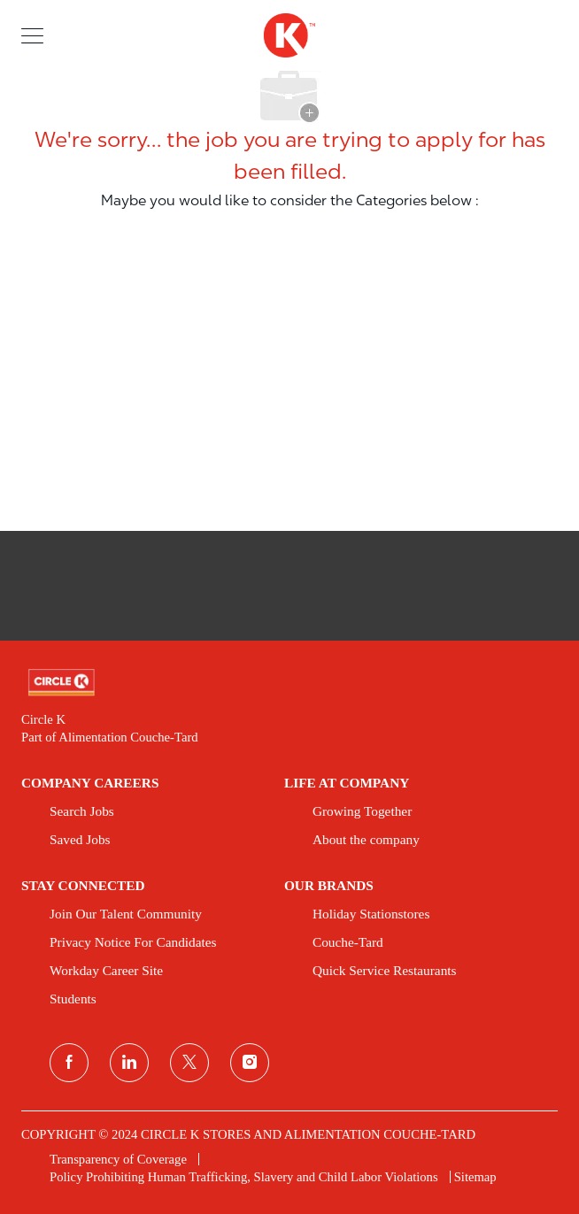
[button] (32, 35)
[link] (289, 682)
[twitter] (189, 1062)
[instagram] (249, 1062)
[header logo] (289, 35)
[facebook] (69, 1062)
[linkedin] (129, 1062)
